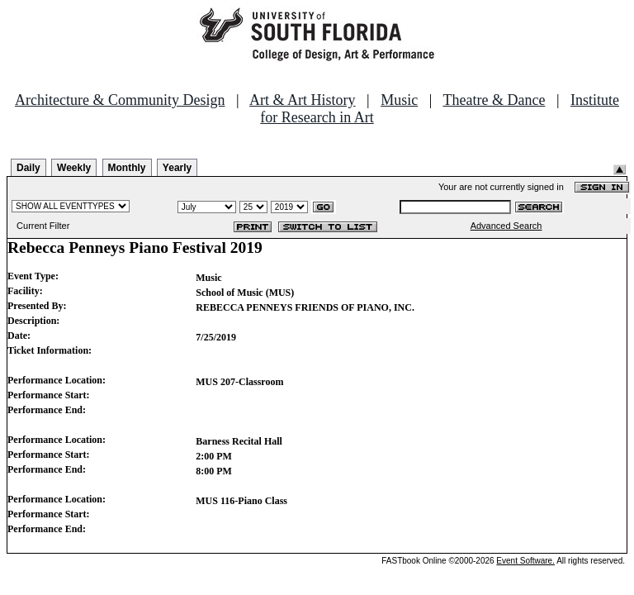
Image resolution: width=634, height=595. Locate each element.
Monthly (127, 168)
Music (399, 100)
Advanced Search (506, 226)
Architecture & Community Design (120, 100)
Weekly (74, 168)
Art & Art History (302, 100)
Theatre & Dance (493, 100)
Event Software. (525, 560)
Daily (28, 168)
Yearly (177, 168)
